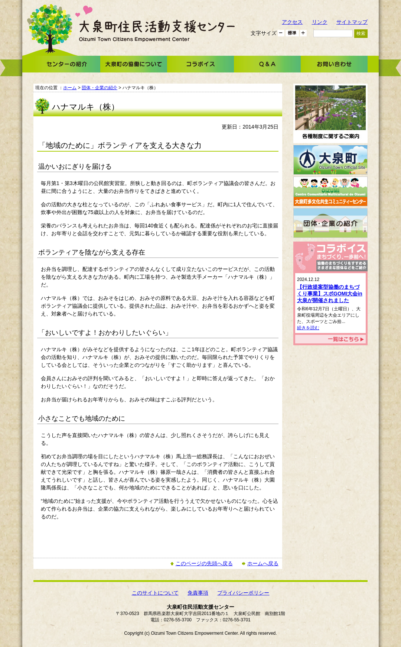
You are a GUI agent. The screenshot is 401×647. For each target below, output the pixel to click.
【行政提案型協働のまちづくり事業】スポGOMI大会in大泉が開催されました (329, 293)
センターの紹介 (66, 64)
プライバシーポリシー (243, 593)
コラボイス (200, 64)
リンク (319, 22)
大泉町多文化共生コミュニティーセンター (330, 191)
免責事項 (198, 593)
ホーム (69, 87)
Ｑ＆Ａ (267, 64)
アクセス (292, 22)
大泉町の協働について (133, 64)
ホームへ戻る (262, 563)
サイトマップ (352, 22)
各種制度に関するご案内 (330, 113)
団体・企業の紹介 (99, 87)
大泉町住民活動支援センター (157, 31)
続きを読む (308, 327)
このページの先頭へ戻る (204, 563)
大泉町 (330, 160)
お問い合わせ (334, 64)
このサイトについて (155, 593)
